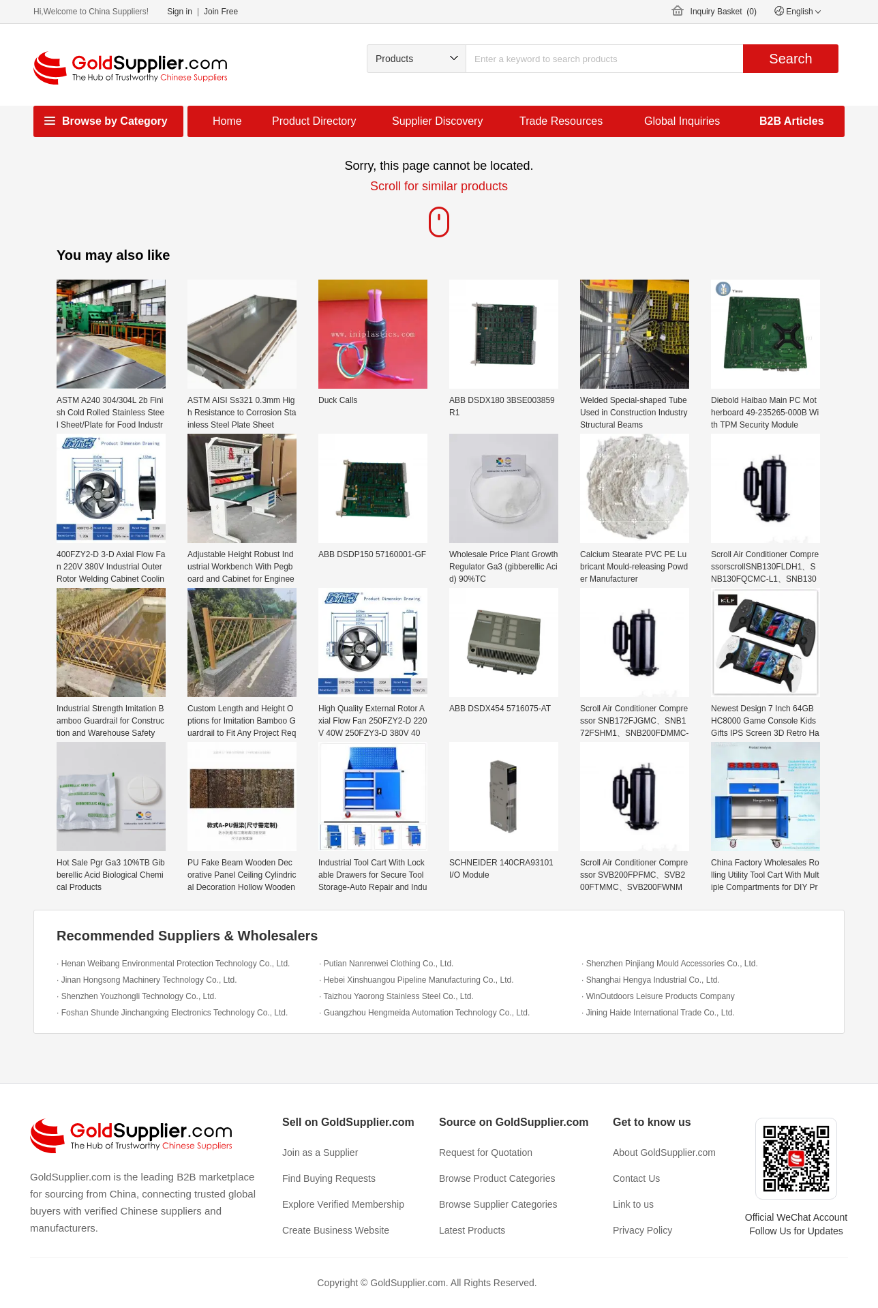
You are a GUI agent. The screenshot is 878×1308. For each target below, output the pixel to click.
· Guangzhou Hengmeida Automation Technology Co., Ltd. (424, 1012)
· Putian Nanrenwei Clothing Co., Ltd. (386, 963)
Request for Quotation (485, 1152)
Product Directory (314, 121)
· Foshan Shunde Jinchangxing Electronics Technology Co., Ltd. (172, 1012)
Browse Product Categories (497, 1178)
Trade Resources (561, 121)
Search (790, 58)
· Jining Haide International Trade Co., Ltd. (658, 1012)
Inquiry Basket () (724, 11)
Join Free (221, 11)
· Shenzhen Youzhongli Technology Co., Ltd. (137, 996)
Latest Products (472, 1230)
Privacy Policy (642, 1230)
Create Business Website (335, 1230)
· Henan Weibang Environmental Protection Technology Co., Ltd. (173, 963)
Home (227, 121)
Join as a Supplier (320, 1152)
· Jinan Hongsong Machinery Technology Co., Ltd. (147, 980)
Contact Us (636, 1178)
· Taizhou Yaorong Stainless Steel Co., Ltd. (396, 996)
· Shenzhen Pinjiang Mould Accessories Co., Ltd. (669, 963)
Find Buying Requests (329, 1178)
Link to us (633, 1204)
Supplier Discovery (437, 121)
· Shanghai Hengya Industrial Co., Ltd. (650, 980)
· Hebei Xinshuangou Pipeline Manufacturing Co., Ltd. (416, 980)
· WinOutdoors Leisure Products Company (658, 996)
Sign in (179, 11)
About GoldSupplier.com (664, 1152)
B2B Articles (791, 121)
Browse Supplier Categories (498, 1204)
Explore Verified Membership (343, 1204)
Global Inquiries (682, 121)
